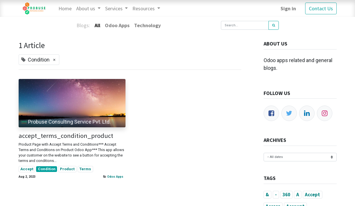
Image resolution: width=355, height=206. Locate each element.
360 (286, 194)
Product (67, 169)
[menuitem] (65, 8)
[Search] (273, 25)
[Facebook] (271, 113)
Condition (47, 169)
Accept (26, 169)
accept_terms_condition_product (66, 136)
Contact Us (321, 8)
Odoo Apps (115, 177)
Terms (85, 169)
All (97, 25)
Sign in (288, 8)
